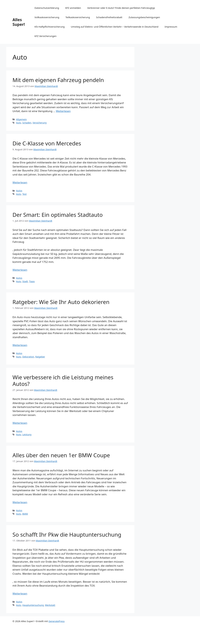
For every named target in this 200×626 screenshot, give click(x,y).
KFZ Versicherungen (46, 36)
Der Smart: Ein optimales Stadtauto (57, 214)
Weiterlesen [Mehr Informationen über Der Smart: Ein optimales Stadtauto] (19, 270)
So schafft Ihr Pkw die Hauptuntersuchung (66, 534)
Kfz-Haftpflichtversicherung (50, 26)
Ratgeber (40, 356)
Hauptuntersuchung (33, 605)
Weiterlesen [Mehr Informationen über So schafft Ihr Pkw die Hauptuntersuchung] (19, 593)
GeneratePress (56, 621)
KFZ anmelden (73, 7)
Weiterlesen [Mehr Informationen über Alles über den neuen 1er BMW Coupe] (19, 502)
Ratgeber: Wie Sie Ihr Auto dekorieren (60, 302)
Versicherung (39, 122)
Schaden (26, 122)
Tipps (32, 281)
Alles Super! (18, 22)
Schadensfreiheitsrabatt (109, 17)
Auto (18, 122)
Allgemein (21, 119)
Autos (19, 190)
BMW (25, 513)
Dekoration (28, 356)
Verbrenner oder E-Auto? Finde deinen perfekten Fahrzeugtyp (121, 7)
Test (24, 194)
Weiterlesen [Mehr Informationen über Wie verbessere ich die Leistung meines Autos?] (19, 423)
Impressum (171, 26)
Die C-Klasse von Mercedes (46, 143)
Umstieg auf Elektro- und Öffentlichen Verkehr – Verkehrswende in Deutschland (114, 26)
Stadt (25, 281)
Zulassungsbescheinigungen (144, 17)
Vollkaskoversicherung (47, 17)
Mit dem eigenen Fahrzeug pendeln (58, 80)
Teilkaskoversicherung (77, 17)
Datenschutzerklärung (47, 7)
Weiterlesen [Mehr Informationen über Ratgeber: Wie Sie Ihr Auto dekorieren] (19, 345)
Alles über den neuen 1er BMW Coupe (61, 455)
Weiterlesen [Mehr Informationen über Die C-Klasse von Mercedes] (19, 182)
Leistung (26, 434)
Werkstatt (50, 605)
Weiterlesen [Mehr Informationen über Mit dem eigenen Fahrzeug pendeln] (63, 111)
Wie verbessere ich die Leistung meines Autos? (62, 380)
